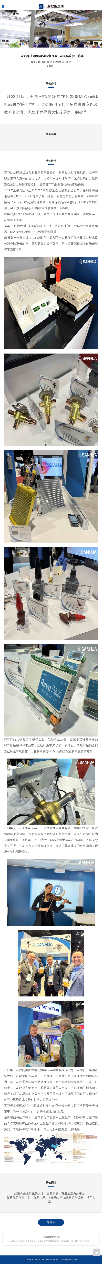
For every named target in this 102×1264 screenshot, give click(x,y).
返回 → (51, 1222)
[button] (48, 45)
